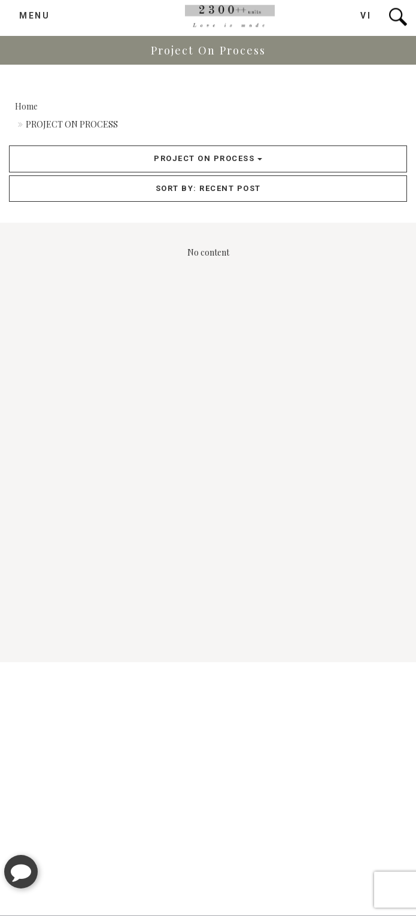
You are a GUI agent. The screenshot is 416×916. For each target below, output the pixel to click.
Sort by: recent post (208, 188)
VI (365, 14)
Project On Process (208, 158)
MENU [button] (34, 14)
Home (26, 106)
